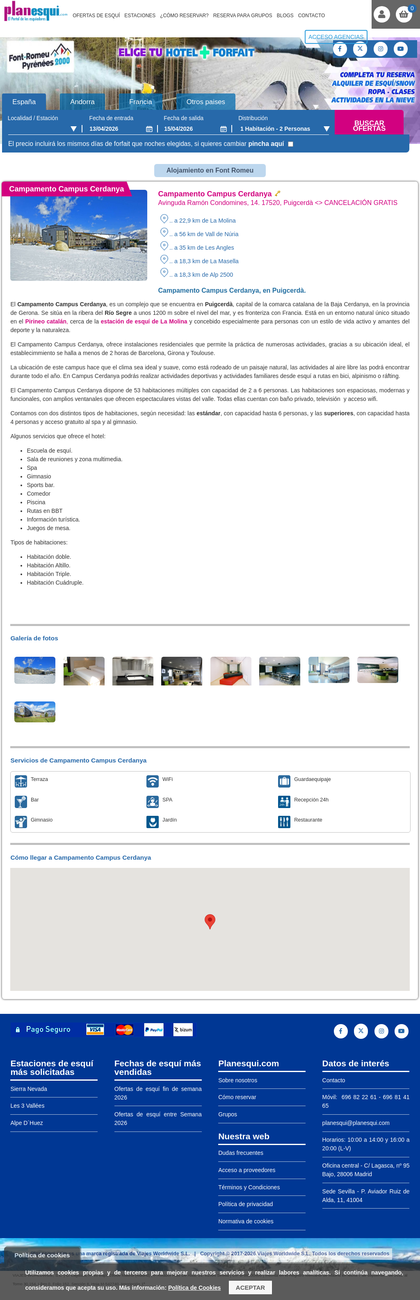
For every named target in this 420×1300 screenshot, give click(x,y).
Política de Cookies (194, 1287)
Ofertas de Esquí (96, 15)
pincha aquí (266, 143)
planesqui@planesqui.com (356, 1123)
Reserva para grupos (242, 15)
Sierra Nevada (28, 1089)
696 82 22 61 (358, 1097)
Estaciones (139, 15)
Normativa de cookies (246, 1221)
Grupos (227, 1114)
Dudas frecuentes (240, 1153)
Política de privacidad (245, 1204)
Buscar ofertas (369, 126)
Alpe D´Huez (26, 1123)
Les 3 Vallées (27, 1105)
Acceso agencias (336, 37)
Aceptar (250, 1287)
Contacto (311, 15)
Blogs (285, 15)
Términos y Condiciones (249, 1187)
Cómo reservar (237, 1097)
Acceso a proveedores (246, 1170)
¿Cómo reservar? (184, 15)
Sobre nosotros (237, 1080)
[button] (210, 921)
